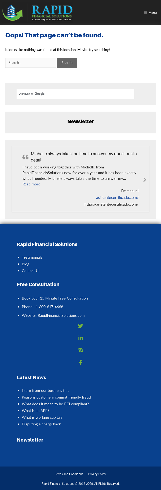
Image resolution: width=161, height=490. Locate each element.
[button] (31, 184)
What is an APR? (35, 410)
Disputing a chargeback (41, 424)
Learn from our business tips (45, 390)
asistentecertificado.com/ (117, 197)
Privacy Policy (97, 474)
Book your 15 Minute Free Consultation (55, 298)
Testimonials (32, 257)
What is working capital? (42, 417)
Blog (25, 264)
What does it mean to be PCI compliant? (55, 403)
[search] (75, 94)
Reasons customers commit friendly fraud (56, 397)
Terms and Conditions (69, 474)
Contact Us (31, 270)
